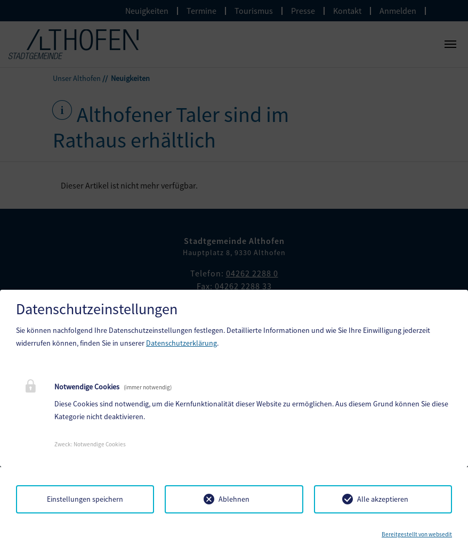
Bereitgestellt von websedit (417, 534)
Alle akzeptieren (382, 499)
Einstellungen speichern (85, 499)
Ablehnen (234, 499)
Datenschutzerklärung (181, 343)
